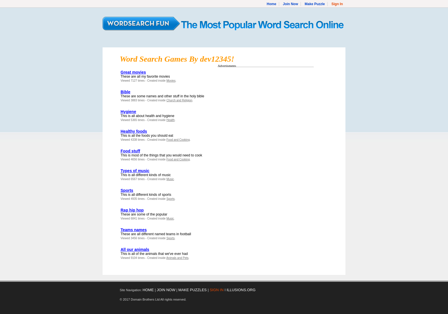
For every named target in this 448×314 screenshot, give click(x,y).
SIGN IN (216, 290)
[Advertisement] (266, 109)
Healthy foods (134, 131)
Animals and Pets (177, 257)
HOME (148, 290)
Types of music (135, 170)
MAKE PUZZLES (192, 290)
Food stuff (130, 151)
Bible (125, 92)
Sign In (337, 4)
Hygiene (128, 111)
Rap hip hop (132, 210)
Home (271, 4)
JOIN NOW (166, 290)
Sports (127, 190)
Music (170, 179)
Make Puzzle (315, 4)
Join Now (290, 4)
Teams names (134, 230)
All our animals (135, 249)
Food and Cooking (178, 139)
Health (170, 120)
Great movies (133, 72)
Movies (170, 80)
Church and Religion (179, 100)
